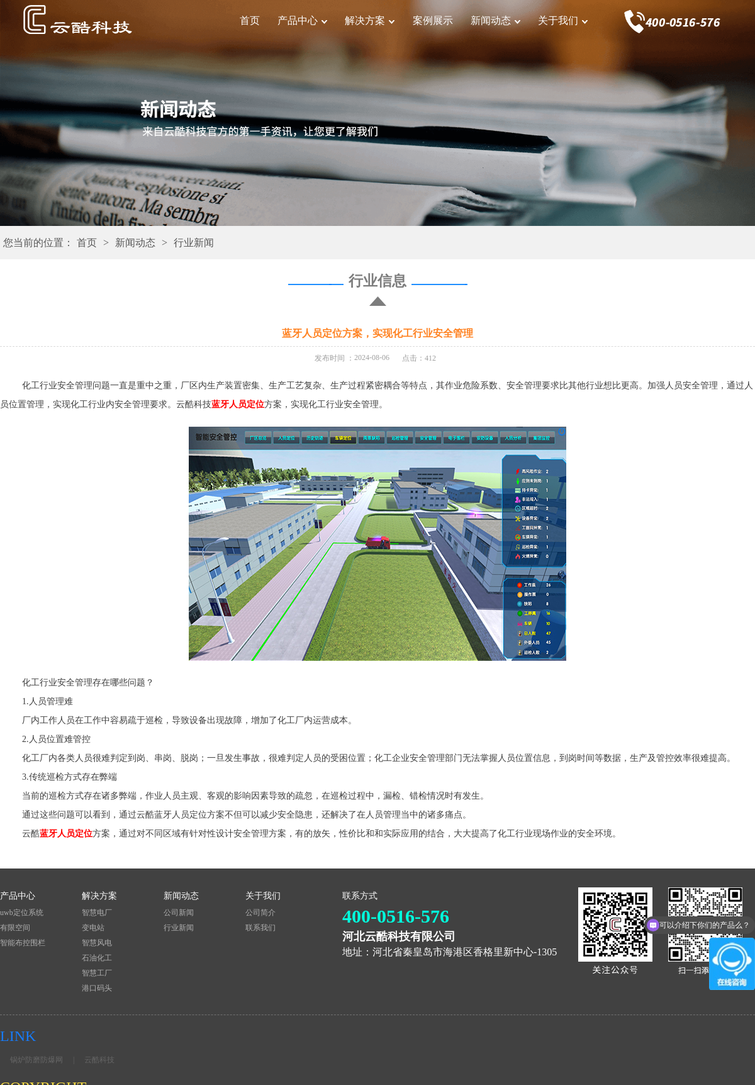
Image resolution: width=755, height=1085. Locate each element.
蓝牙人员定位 (237, 404)
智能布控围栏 (22, 942)
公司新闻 (179, 912)
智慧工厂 (97, 973)
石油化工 (97, 957)
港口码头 (97, 988)
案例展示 (433, 20)
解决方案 (365, 20)
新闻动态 (491, 20)
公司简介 (260, 912)
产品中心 (297, 20)
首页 (250, 20)
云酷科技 (99, 1060)
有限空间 (15, 927)
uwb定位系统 (21, 912)
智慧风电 (97, 942)
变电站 (93, 927)
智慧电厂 (97, 912)
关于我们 (558, 20)
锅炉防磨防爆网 (36, 1060)
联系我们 (260, 927)
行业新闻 (194, 242)
